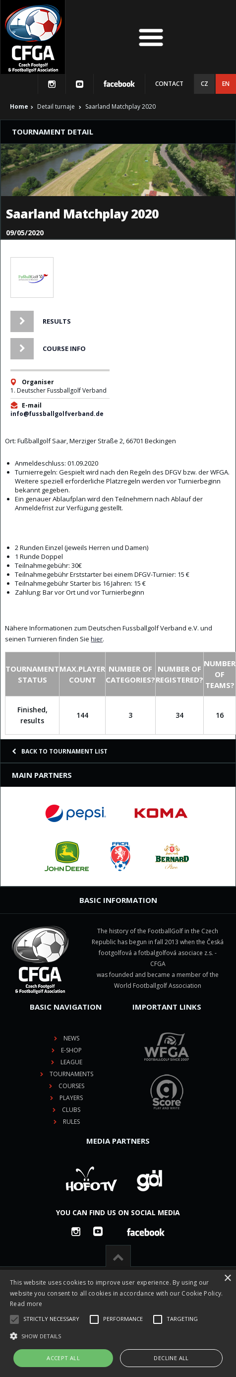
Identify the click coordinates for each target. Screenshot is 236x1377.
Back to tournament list (60, 751)
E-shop (71, 1050)
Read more (26, 1304)
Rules (71, 1121)
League (71, 1062)
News (71, 1038)
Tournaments (71, 1074)
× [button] (227, 1278)
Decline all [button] (171, 1358)
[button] (118, 1336)
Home (19, 106)
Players (71, 1098)
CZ (204, 83)
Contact (169, 83)
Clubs (71, 1109)
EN (226, 83)
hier (97, 638)
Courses (71, 1086)
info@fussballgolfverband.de (57, 414)
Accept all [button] (63, 1358)
